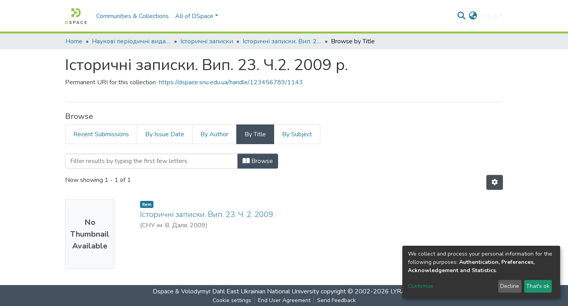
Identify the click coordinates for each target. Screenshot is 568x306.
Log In (488, 16)
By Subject (297, 134)
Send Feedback (336, 300)
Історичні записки (206, 41)
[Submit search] (462, 16)
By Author (214, 134)
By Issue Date (164, 134)
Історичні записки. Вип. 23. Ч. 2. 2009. (207, 214)
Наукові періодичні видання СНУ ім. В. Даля (131, 41)
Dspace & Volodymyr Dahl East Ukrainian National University (236, 291)
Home (73, 41)
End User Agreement (284, 300)
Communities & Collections (132, 16)
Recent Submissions (101, 134)
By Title (255, 134)
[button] (473, 16)
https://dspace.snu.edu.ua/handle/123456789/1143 (231, 82)
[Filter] (151, 161)
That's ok (537, 286)
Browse (258, 161)
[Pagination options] (494, 182)
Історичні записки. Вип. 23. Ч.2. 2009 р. (282, 41)
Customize (420, 286)
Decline (509, 286)
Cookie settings (232, 300)
